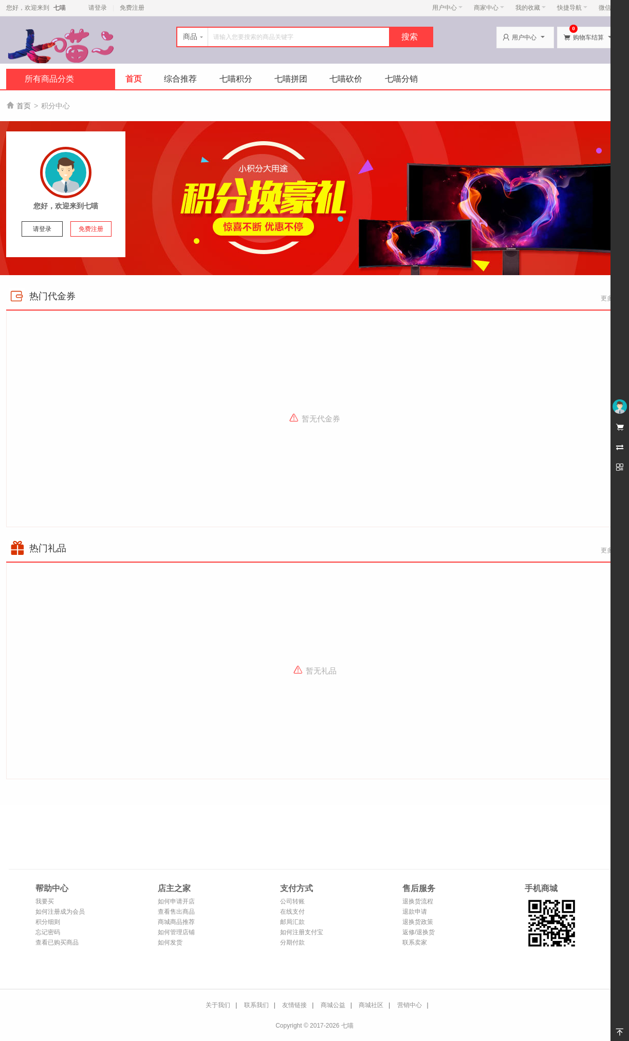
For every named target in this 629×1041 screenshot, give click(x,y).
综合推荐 (180, 78)
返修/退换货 (418, 932)
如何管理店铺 (176, 932)
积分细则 (47, 922)
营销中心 (409, 1005)
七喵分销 (401, 78)
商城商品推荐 (176, 922)
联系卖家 (414, 942)
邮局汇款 (292, 922)
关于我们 (218, 1005)
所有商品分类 (49, 78)
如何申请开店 (176, 901)
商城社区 (371, 1005)
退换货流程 (417, 901)
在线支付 (292, 911)
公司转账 (292, 901)
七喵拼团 (290, 78)
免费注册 (132, 7)
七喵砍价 (345, 78)
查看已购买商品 (57, 942)
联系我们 (256, 1005)
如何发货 (170, 942)
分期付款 (292, 942)
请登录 (97, 7)
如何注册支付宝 (301, 932)
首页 (133, 78)
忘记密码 (47, 932)
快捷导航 (572, 7)
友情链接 (294, 1005)
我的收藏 (530, 7)
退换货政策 (417, 922)
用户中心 (447, 7)
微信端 (608, 7)
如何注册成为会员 (60, 911)
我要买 (44, 901)
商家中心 (489, 7)
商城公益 (333, 1005)
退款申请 (414, 911)
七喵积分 (235, 78)
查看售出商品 (176, 911)
